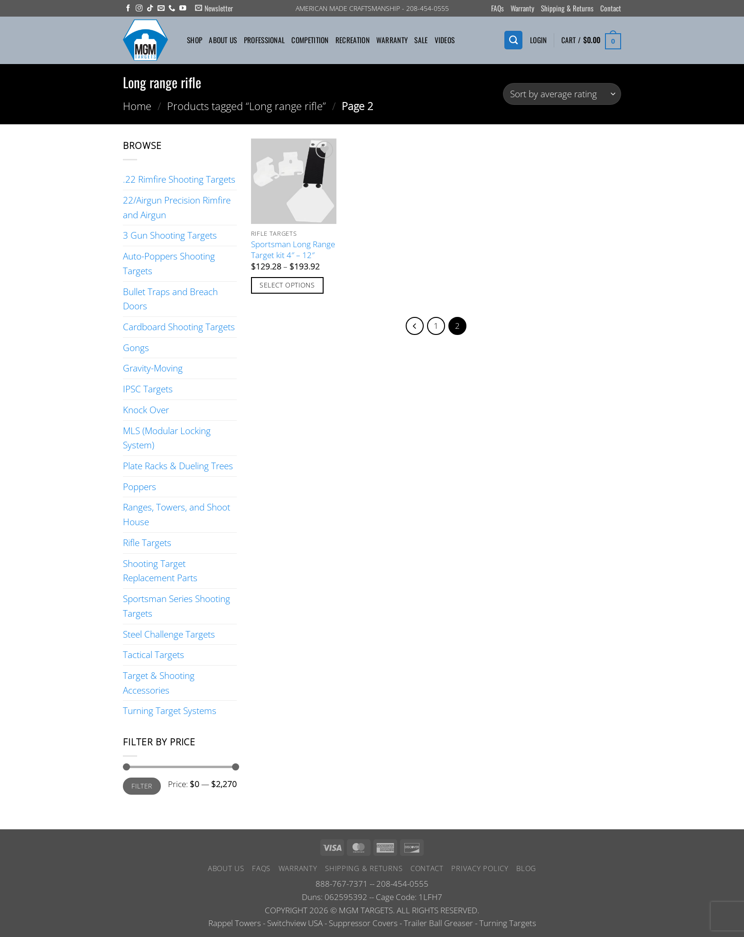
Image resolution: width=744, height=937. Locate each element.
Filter (141, 785)
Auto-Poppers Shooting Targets (169, 263)
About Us (223, 40)
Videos (445, 40)
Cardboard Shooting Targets (179, 326)
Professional (264, 40)
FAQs (497, 8)
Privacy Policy (479, 868)
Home (137, 106)
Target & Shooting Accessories (159, 682)
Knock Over (146, 409)
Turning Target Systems (169, 710)
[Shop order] (562, 94)
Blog (526, 868)
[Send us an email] (161, 8)
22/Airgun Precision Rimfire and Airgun (177, 207)
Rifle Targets (147, 542)
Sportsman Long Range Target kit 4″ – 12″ (293, 249)
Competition (309, 40)
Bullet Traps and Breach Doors (170, 299)
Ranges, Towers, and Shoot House (176, 514)
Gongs (136, 347)
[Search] (513, 40)
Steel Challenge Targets (169, 634)
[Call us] (171, 8)
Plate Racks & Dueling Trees (178, 465)
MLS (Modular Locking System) (167, 438)
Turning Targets (507, 923)
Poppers (139, 486)
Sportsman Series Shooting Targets (176, 606)
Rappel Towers (234, 923)
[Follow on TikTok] (150, 8)
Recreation (352, 40)
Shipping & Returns (567, 8)
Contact (610, 8)
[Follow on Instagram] (139, 8)
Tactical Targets (153, 654)
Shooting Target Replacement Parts (160, 570)
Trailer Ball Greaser (438, 923)
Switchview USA (295, 923)
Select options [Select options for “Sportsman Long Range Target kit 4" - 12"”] (287, 284)
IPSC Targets (148, 388)
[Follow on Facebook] (128, 8)
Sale (421, 40)
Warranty (522, 8)
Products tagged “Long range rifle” (246, 106)
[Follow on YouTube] (182, 8)
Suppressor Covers (363, 923)
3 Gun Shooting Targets (170, 235)
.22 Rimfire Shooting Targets (179, 179)
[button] (214, 8)
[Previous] (413, 326)
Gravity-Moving (153, 368)
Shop (194, 40)
